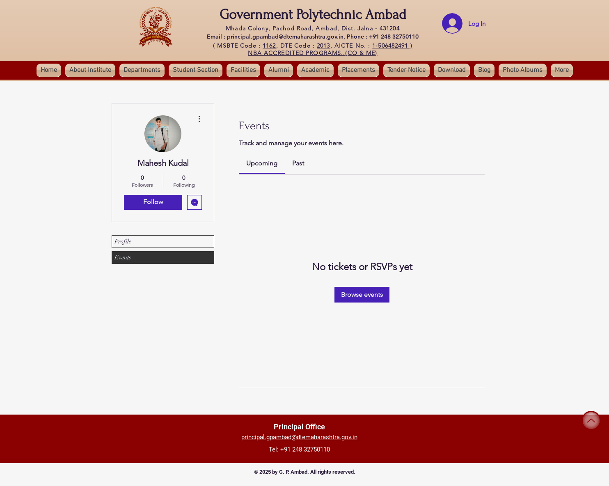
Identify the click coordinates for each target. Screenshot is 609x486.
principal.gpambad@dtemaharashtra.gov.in (299, 437)
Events (122, 257)
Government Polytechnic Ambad (313, 15)
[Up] (591, 420)
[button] (195, 70)
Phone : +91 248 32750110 (383, 36)
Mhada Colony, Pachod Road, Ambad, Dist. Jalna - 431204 (312, 28)
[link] (261, 163)
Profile (122, 241)
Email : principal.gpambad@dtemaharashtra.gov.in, (277, 36)
